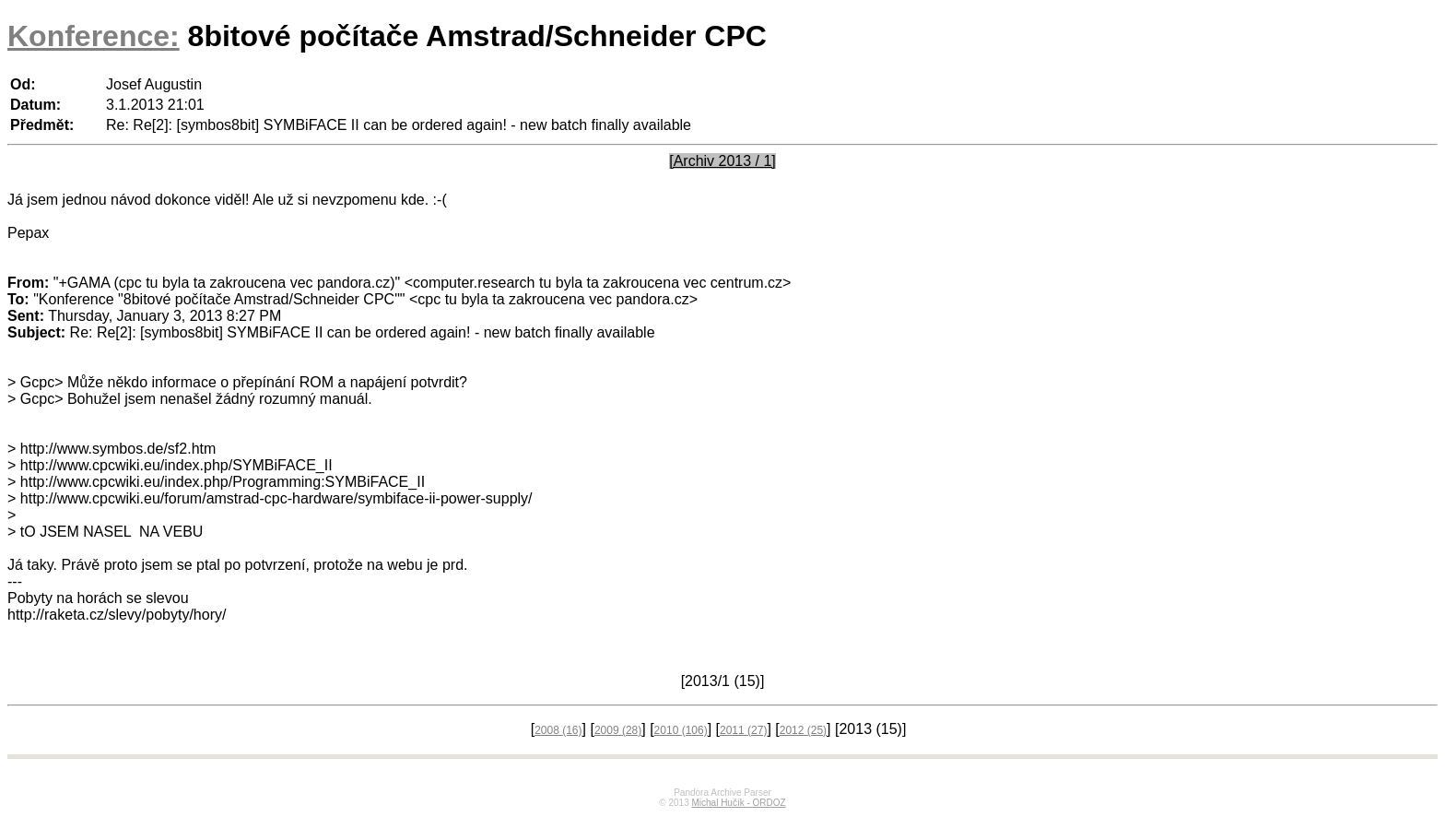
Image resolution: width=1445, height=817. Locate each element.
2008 (558, 730)
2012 (803, 730)
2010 (681, 730)
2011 (743, 730)
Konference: (93, 36)
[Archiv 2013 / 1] (722, 161)
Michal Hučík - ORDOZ (738, 803)
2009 (617, 730)
